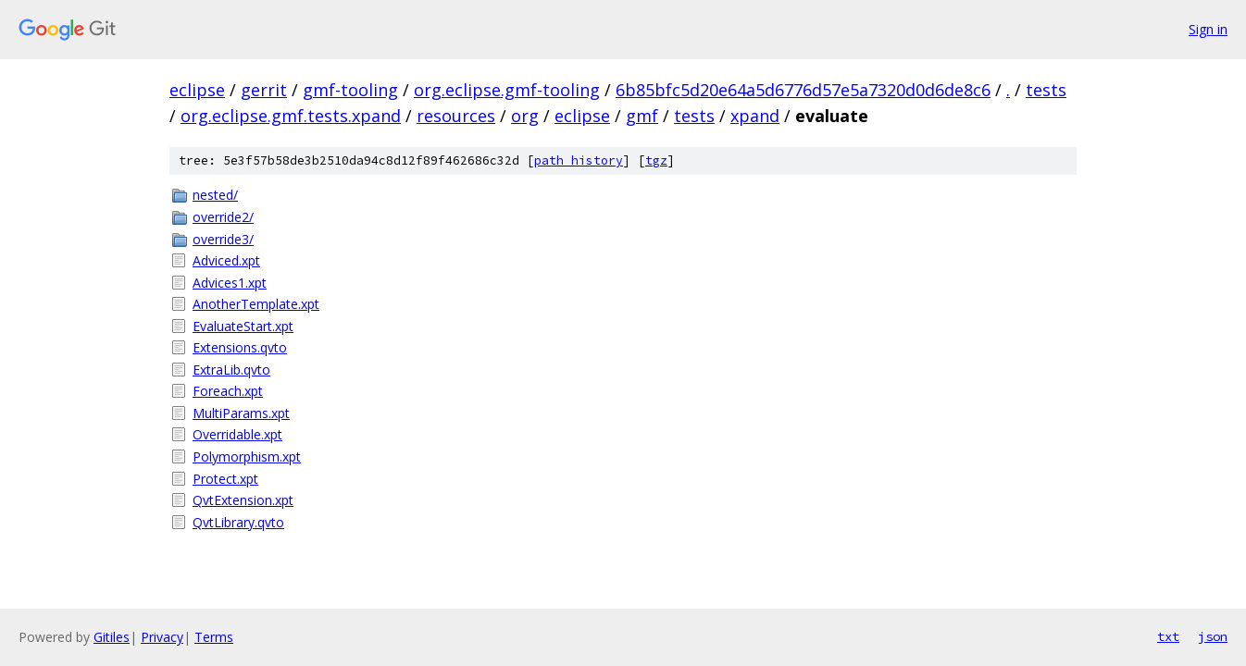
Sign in (1208, 29)
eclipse (197, 90)
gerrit (264, 90)
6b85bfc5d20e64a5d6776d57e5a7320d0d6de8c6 (803, 90)
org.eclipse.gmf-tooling (507, 90)
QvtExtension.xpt (243, 500)
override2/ (223, 217)
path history (578, 160)
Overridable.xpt (237, 434)
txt (1168, 636)
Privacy (162, 637)
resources (456, 116)
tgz (656, 160)
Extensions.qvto (240, 347)
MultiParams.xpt (241, 413)
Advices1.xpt (230, 282)
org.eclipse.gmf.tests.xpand (291, 116)
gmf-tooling (350, 90)
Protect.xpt (225, 478)
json (1212, 636)
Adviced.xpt (226, 260)
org (525, 116)
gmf (642, 116)
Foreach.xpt (228, 391)
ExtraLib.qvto (231, 369)
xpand (754, 116)
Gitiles (111, 637)
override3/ (223, 239)
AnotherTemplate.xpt (256, 304)
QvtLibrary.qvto (238, 522)
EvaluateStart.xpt (243, 326)
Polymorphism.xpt (247, 456)
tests (1046, 90)
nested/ (215, 195)
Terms (213, 637)
